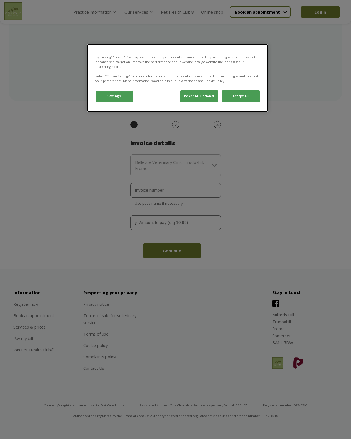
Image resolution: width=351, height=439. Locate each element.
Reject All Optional (199, 96)
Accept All (241, 96)
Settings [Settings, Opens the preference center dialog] (114, 96)
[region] (177, 78)
